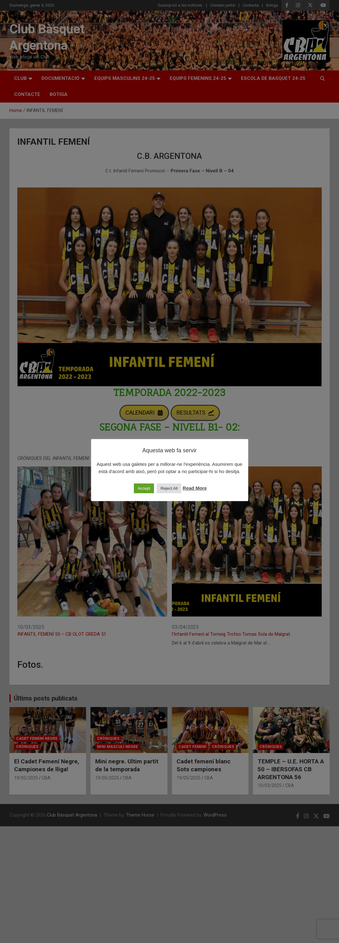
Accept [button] (144, 488)
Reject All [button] (169, 488)
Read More (195, 488)
